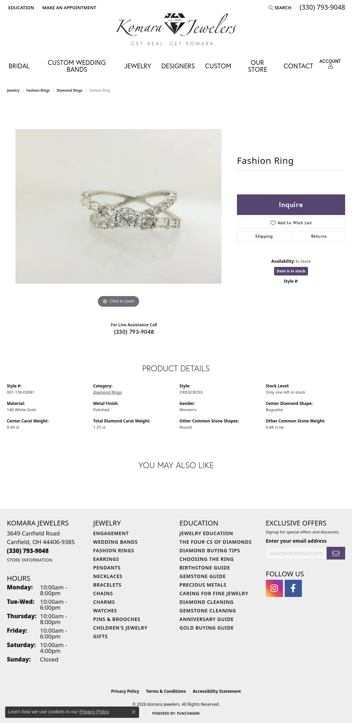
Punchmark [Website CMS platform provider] (188, 713)
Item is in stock (291, 270)
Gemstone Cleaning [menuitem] (208, 610)
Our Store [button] (257, 65)
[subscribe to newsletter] (336, 553)
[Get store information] (30, 560)
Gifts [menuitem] (100, 636)
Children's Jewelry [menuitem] (120, 627)
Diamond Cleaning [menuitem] (207, 602)
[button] (20, 7)
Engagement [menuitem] (111, 533)
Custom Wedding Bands (77, 65)
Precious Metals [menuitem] (203, 584)
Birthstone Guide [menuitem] (205, 567)
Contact (298, 65)
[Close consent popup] (134, 712)
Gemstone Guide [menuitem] (203, 576)
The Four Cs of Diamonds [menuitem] (216, 542)
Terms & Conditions (166, 691)
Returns (319, 236)
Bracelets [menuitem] (107, 584)
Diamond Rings (69, 90)
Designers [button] (178, 65)
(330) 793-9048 (134, 331)
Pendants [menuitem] (107, 567)
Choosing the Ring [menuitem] (207, 559)
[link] (68, 7)
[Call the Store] (28, 551)
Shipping (264, 236)
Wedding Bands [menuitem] (115, 542)
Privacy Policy (125, 691)
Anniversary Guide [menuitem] (207, 619)
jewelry (13, 90)
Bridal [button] (19, 65)
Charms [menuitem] (104, 602)
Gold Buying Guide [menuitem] (207, 627)
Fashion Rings (38, 90)
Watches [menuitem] (105, 610)
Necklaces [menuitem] (107, 576)
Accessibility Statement (217, 691)
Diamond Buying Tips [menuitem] (210, 550)
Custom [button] (218, 65)
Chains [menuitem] (103, 593)
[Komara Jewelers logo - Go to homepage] (176, 29)
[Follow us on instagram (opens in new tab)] (274, 588)
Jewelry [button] (137, 65)
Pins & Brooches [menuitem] (116, 619)
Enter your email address (296, 541)
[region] (118, 206)
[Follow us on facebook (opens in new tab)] (293, 588)
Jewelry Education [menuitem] (207, 533)
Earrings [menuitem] (106, 559)
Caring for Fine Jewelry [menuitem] (214, 593)
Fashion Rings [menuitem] (113, 550)
